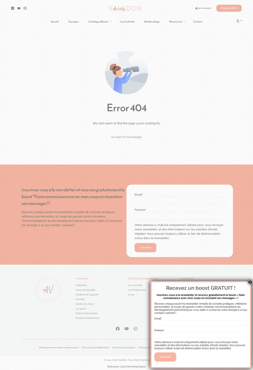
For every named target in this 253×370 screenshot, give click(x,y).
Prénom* (141, 209)
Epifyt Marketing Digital (133, 366)
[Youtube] (19, 8)
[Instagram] (25, 8)
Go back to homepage (126, 137)
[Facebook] (13, 8)
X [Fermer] (250, 282)
